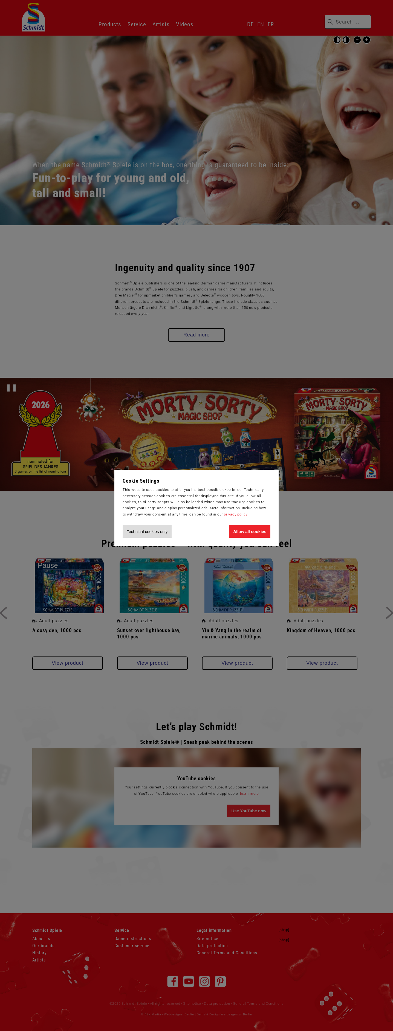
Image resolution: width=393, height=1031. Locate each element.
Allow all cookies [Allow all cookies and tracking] (249, 531)
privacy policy (235, 514)
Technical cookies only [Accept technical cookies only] (147, 531)
